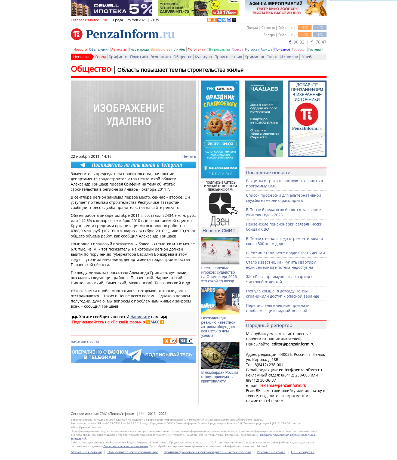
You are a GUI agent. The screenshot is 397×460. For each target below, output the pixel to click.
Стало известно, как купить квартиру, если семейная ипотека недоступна (281, 265)
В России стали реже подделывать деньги (285, 252)
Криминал (254, 56)
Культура (203, 56)
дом (83, 341)
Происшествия (228, 56)
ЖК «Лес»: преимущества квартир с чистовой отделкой (279, 279)
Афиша (266, 49)
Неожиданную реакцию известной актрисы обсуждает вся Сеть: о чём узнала (218, 327)
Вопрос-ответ (161, 49)
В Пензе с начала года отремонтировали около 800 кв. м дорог (284, 241)
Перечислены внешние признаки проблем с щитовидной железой (278, 308)
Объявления (99, 49)
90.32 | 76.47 (308, 42)
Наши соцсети (303, 452)
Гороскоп (299, 49)
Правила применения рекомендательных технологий (207, 452)
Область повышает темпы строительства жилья (180, 69)
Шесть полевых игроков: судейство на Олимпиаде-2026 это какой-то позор (219, 274)
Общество (182, 56)
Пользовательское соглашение (132, 452)
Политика (139, 56)
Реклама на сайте (271, 452)
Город (100, 56)
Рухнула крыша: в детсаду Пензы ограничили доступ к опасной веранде (282, 293)
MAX (154, 322)
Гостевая (315, 49)
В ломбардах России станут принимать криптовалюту (219, 376)
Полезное (282, 49)
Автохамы (119, 49)
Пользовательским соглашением (125, 446)
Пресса (237, 49)
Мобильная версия (86, 452)
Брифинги (118, 56)
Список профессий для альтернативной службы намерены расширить (283, 198)
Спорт (272, 56)
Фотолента (196, 49)
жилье (75, 341)
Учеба (307, 56)
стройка (93, 341)
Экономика (160, 56)
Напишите (140, 316)
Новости (80, 49)
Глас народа (139, 49)
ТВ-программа (218, 49)
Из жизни (289, 56)
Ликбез (180, 49)
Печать (189, 156)
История (252, 49)
